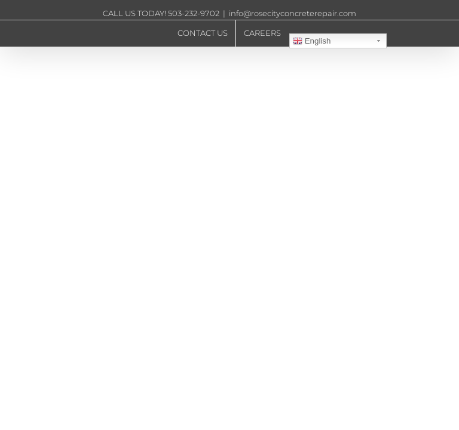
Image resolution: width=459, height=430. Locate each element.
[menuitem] (202, 33)
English (312, 41)
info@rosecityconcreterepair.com (292, 13)
